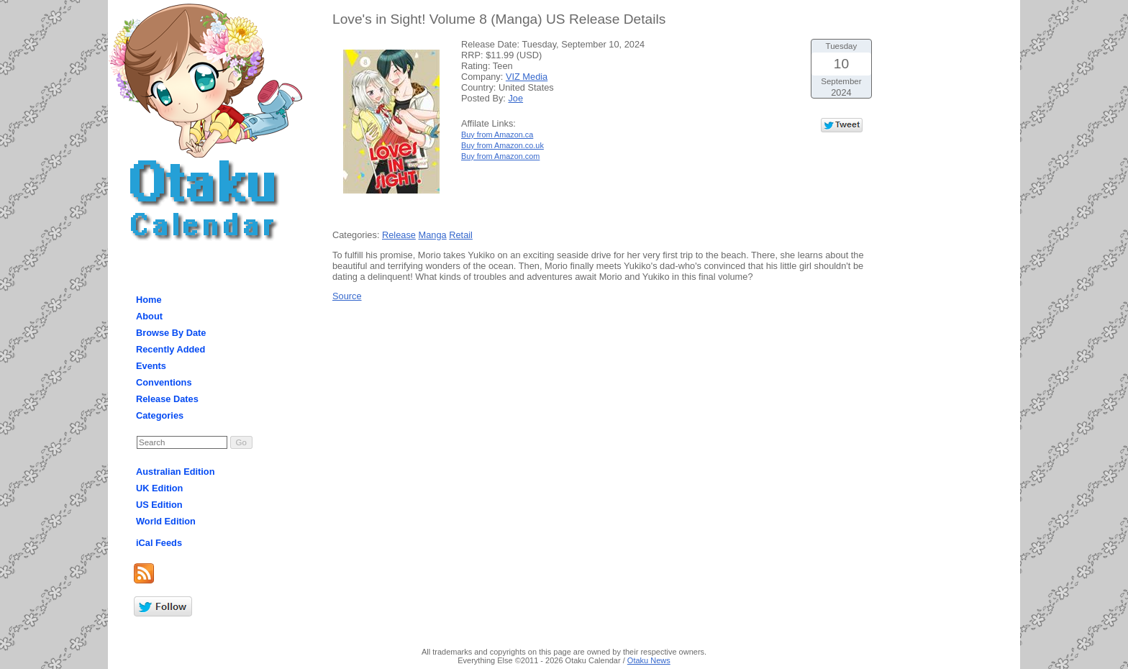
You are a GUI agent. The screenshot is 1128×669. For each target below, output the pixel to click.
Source (347, 296)
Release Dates (167, 398)
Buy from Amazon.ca (497, 134)
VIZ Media (526, 76)
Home (149, 299)
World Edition (166, 521)
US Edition (159, 504)
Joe (515, 98)
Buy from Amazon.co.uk (502, 145)
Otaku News (648, 660)
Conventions (164, 382)
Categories (159, 415)
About (149, 316)
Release (399, 234)
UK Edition (159, 488)
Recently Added (170, 349)
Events (151, 365)
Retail (461, 234)
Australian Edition (175, 471)
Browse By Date (171, 332)
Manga (433, 234)
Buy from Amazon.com (500, 156)
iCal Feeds (159, 542)
